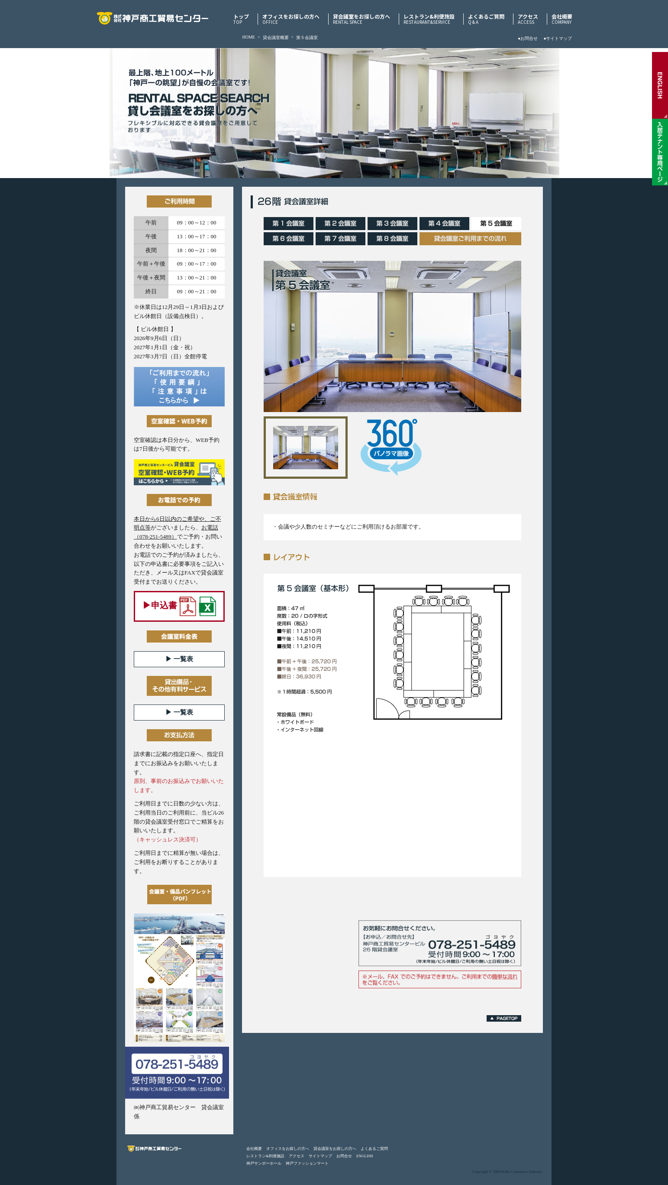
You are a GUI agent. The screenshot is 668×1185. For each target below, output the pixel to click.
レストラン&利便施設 (429, 19)
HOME (248, 37)
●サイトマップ (557, 38)
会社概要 (562, 19)
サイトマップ (320, 1156)
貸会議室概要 (276, 37)
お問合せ (344, 1156)
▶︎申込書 (179, 606)
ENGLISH (364, 1156)
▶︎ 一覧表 (179, 659)
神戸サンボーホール (263, 1163)
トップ (241, 19)
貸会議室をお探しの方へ (361, 19)
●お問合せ (528, 38)
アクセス (528, 19)
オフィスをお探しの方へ (290, 19)
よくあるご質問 (486, 19)
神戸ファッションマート (307, 1163)
